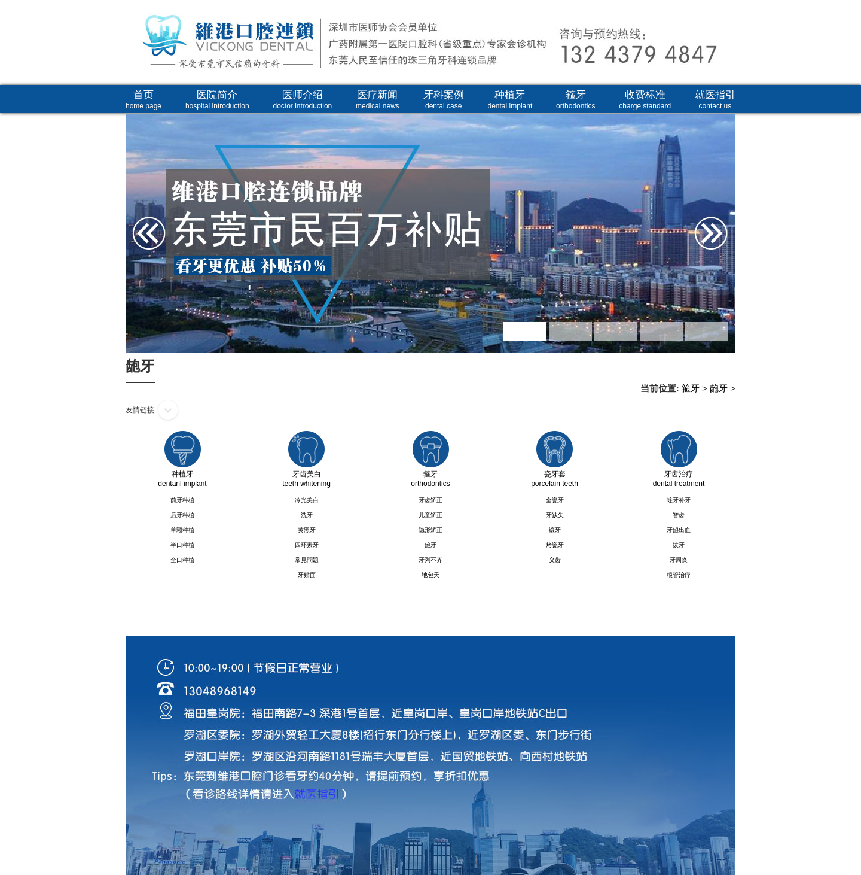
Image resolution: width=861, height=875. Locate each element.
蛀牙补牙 (679, 500)
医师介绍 (302, 99)
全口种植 (182, 560)
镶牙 (555, 530)
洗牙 (307, 515)
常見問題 (307, 560)
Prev (139, 194)
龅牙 (719, 388)
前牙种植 (182, 500)
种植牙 (510, 99)
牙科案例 (443, 99)
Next (722, 194)
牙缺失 (555, 515)
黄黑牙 (307, 530)
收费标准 (645, 99)
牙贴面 (307, 575)
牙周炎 (679, 560)
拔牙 (679, 545)
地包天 (430, 575)
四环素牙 (307, 545)
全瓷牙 (555, 500)
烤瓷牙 (555, 545)
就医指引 (715, 99)
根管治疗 (679, 575)
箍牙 (575, 99)
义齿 (555, 560)
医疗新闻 (377, 99)
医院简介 (217, 99)
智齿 (679, 515)
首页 (143, 99)
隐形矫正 (430, 530)
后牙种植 (182, 515)
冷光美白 (307, 500)
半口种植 (182, 545)
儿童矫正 (430, 515)
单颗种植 (182, 530)
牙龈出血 (679, 530)
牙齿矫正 (430, 500)
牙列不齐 (430, 560)
